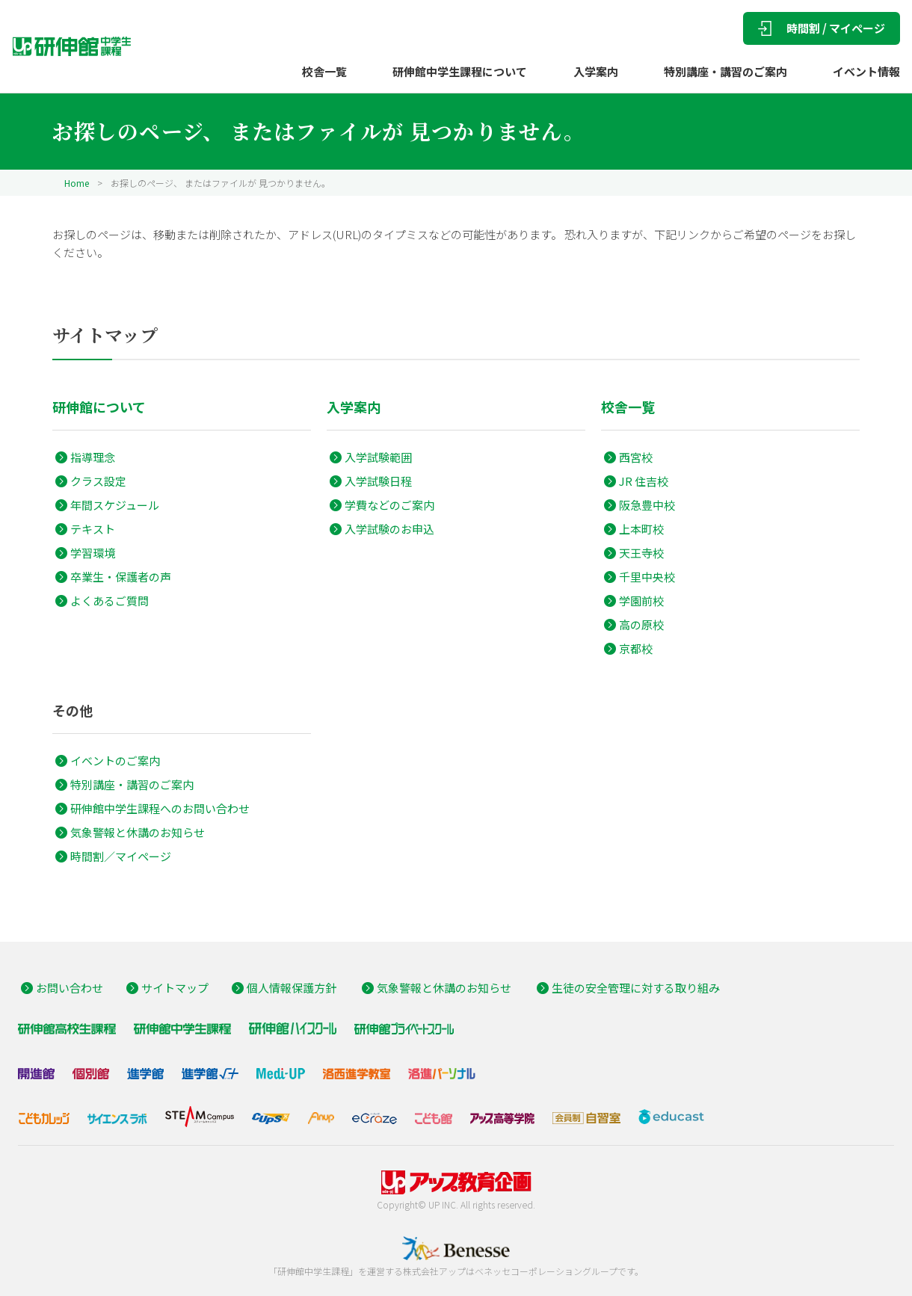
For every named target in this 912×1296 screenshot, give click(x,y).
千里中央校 (647, 576)
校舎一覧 (324, 71)
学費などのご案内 (389, 505)
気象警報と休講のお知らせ (137, 832)
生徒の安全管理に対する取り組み (636, 988)
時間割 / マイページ (821, 28)
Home (77, 182)
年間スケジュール (114, 505)
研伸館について (99, 406)
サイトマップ (175, 988)
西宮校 (636, 457)
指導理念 (92, 457)
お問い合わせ (69, 988)
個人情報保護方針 (291, 988)
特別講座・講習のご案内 (725, 71)
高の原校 (641, 624)
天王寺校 (641, 553)
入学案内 (595, 71)
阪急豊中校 (647, 505)
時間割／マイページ (120, 856)
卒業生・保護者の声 (120, 576)
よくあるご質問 (109, 600)
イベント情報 (866, 71)
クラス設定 (98, 481)
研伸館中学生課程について (459, 71)
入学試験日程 (378, 481)
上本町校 (641, 529)
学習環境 (92, 553)
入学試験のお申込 (389, 529)
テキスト (92, 529)
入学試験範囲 (378, 457)
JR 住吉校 (643, 481)
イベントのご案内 (115, 760)
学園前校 (641, 600)
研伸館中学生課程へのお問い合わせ (160, 808)
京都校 (636, 648)
